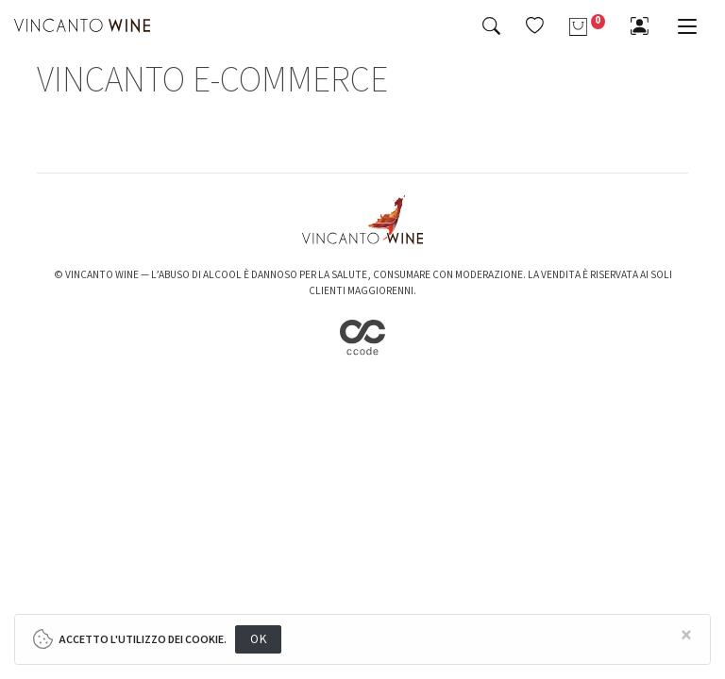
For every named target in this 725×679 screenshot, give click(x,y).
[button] (534, 25)
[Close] (686, 636)
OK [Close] (258, 639)
